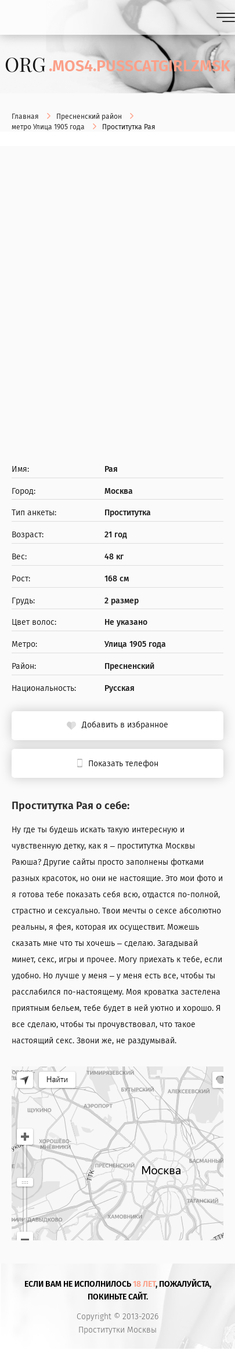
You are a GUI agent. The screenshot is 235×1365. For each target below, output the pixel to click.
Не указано (125, 622)
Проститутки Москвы (117, 1330)
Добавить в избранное (125, 725)
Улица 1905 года (135, 644)
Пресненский (129, 666)
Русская (119, 688)
